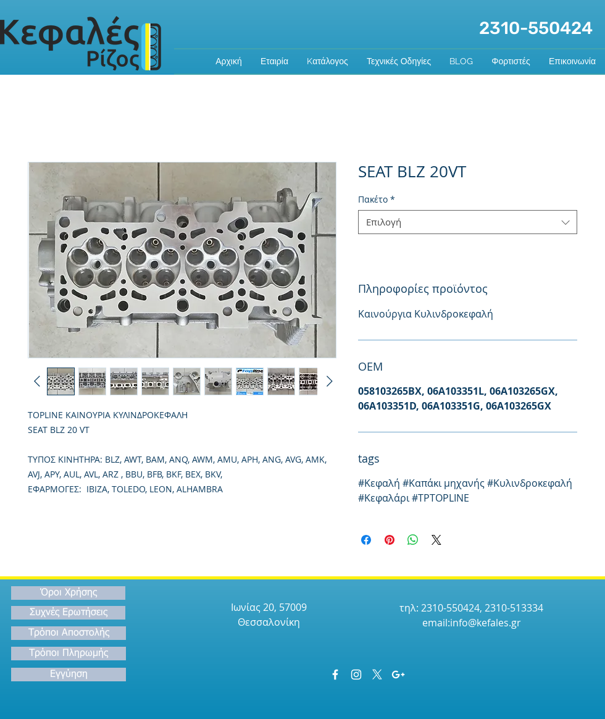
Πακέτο (376, 199)
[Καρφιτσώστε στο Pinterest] (389, 539)
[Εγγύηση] (68, 674)
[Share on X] (436, 539)
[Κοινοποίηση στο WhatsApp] (413, 539)
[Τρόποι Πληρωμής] (68, 653)
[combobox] (467, 222)
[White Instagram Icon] (356, 674)
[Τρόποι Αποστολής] (68, 633)
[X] (377, 674)
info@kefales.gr (485, 622)
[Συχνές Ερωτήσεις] (68, 613)
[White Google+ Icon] (398, 674)
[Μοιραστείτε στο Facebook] (366, 539)
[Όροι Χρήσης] (68, 593)
